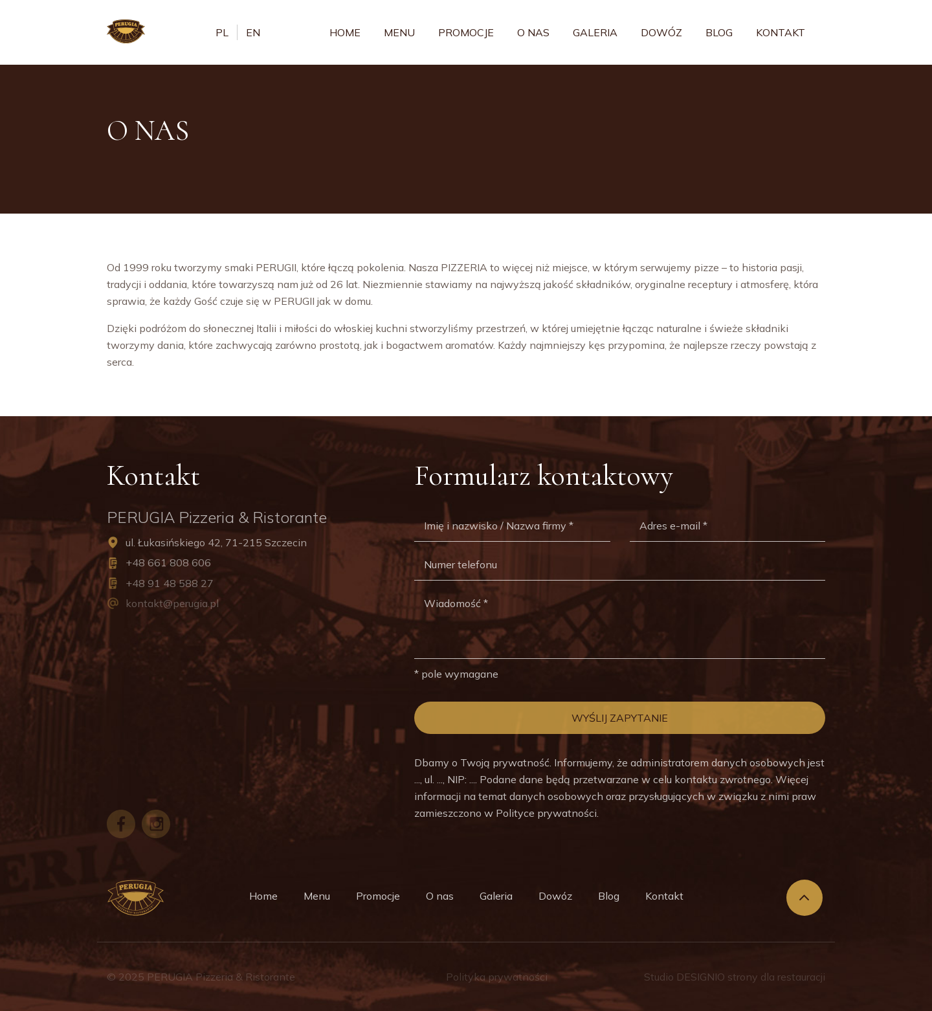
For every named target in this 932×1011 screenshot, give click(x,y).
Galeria (595, 32)
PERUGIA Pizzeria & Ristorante (221, 976)
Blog (719, 32)
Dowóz (661, 32)
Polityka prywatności (497, 976)
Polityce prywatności (546, 812)
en (253, 32)
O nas (533, 32)
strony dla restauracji (776, 976)
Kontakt (780, 32)
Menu (399, 32)
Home (345, 32)
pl (222, 32)
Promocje (466, 32)
